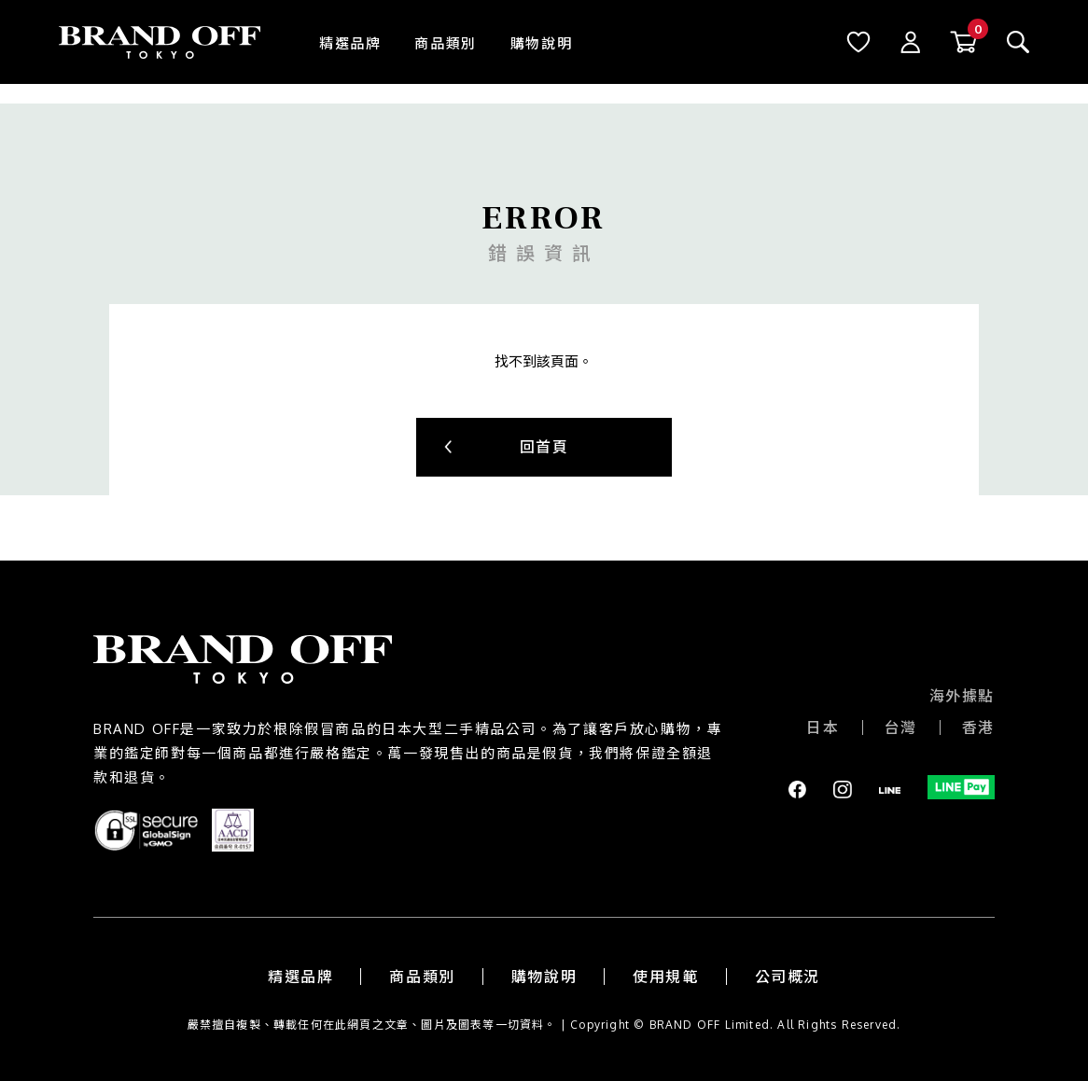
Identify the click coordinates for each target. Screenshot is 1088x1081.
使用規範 (665, 976)
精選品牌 (350, 43)
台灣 (901, 727)
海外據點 (962, 695)
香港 (978, 727)
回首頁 (544, 446)
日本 (822, 727)
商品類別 (445, 43)
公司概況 (787, 976)
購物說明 (541, 43)
